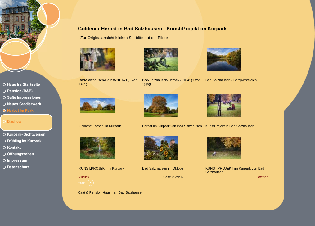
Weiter (263, 177)
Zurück (84, 177)
